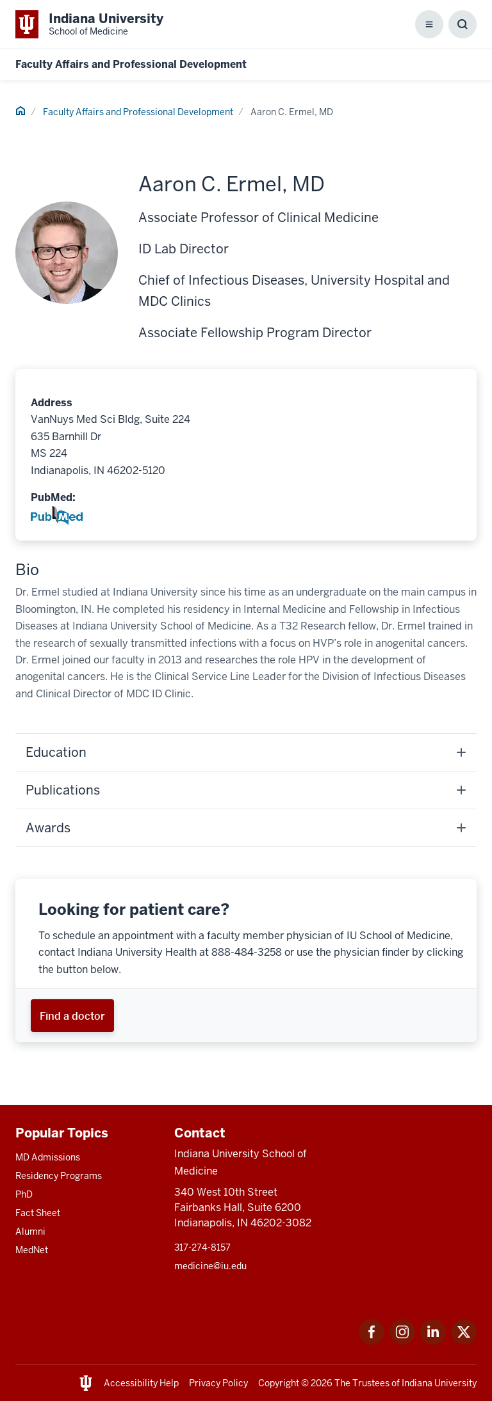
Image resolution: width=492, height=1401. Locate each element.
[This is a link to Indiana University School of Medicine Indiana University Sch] (89, 24)
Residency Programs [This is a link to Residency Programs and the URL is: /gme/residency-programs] (58, 1176)
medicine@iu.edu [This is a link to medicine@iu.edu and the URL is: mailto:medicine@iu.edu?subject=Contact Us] (210, 1266)
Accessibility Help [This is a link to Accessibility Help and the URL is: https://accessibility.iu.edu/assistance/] (141, 1383)
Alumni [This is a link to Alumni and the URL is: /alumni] (30, 1231)
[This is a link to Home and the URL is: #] (20, 113)
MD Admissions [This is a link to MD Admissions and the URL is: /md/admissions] (47, 1157)
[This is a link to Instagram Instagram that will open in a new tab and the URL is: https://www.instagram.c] (402, 1341)
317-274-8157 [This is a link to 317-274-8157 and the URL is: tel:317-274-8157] (202, 1247)
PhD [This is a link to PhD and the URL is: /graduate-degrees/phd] (24, 1194)
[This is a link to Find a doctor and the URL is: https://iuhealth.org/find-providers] (72, 1015)
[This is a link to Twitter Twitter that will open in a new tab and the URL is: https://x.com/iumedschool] (464, 1341)
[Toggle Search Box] (462, 24)
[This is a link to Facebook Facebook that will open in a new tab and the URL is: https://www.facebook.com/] (371, 1341)
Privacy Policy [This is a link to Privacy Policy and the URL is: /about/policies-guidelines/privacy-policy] (218, 1383)
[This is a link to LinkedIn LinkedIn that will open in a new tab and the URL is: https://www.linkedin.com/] (433, 1341)
